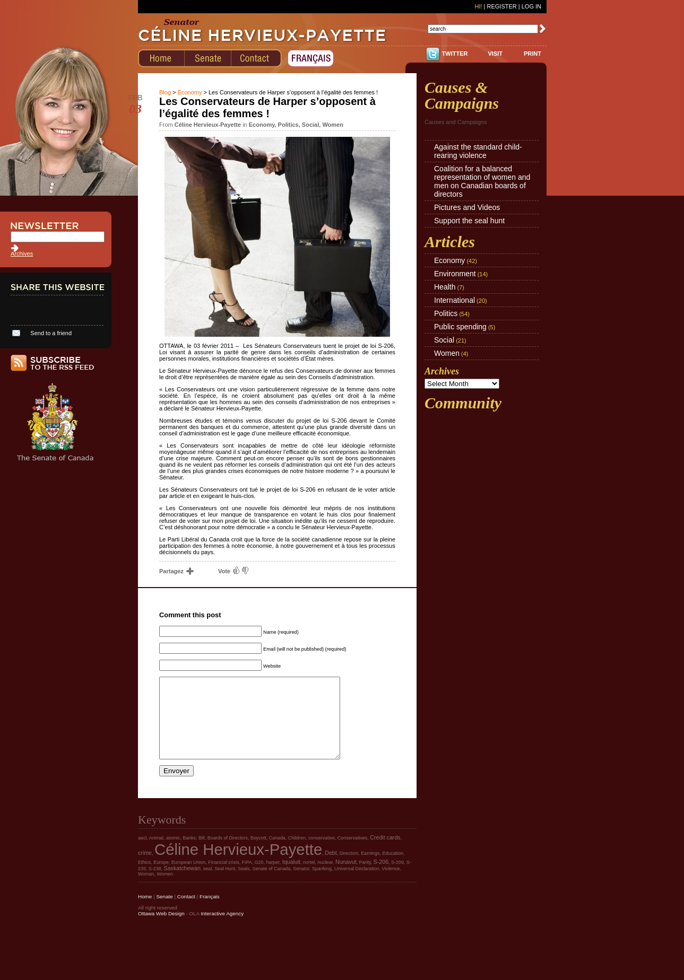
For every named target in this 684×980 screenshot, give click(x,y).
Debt (331, 868)
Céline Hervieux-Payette (238, 865)
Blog (165, 92)
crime (145, 868)
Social (310, 124)
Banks (189, 853)
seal (207, 884)
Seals (243, 884)
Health (444, 287)
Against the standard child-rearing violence (478, 151)
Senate (164, 912)
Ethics (144, 878)
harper (272, 878)
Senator (301, 884)
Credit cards (385, 853)
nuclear (325, 878)
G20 (259, 878)
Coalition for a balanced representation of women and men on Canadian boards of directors (482, 181)
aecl (142, 853)
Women (332, 124)
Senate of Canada (271, 884)
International (454, 300)
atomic (173, 853)
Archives (22, 253)
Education (392, 869)
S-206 (381, 877)
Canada (277, 853)
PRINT (532, 53)
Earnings (370, 869)
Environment (455, 273)
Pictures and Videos (467, 207)
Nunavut (346, 877)
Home (145, 912)
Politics (288, 124)
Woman (146, 889)
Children (297, 853)
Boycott (258, 853)
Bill (201, 853)
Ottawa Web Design (161, 929)
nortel (309, 878)
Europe (161, 878)
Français (210, 912)
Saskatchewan (182, 884)
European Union (188, 878)
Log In (531, 6)
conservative (321, 853)
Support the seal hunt (469, 220)
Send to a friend (51, 333)
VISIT (495, 53)
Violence (391, 884)
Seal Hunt (224, 884)
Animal (156, 853)
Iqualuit (291, 877)
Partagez (176, 571)
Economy (190, 92)
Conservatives (352, 853)
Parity (365, 878)
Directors (349, 869)
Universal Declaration (356, 884)
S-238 (155, 884)
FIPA (247, 878)
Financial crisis (223, 878)
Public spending (460, 326)
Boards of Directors (227, 853)
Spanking (322, 884)
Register (501, 6)
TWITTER (455, 53)
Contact (186, 912)
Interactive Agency (222, 929)
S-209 (397, 878)
